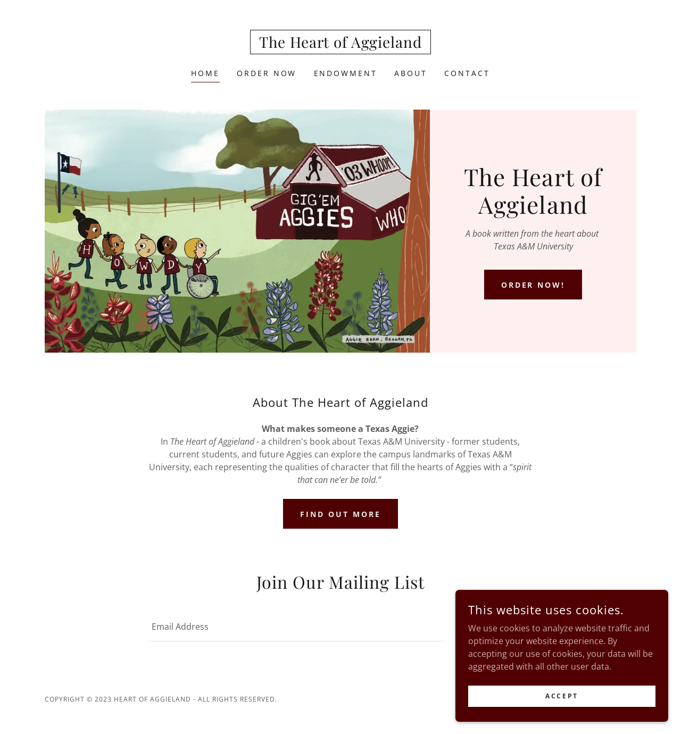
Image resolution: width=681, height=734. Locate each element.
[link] (340, 45)
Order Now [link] (267, 73)
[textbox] (295, 626)
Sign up (496, 627)
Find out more (340, 514)
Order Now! (533, 285)
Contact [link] (467, 73)
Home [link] (205, 73)
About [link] (410, 73)
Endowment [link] (346, 73)
